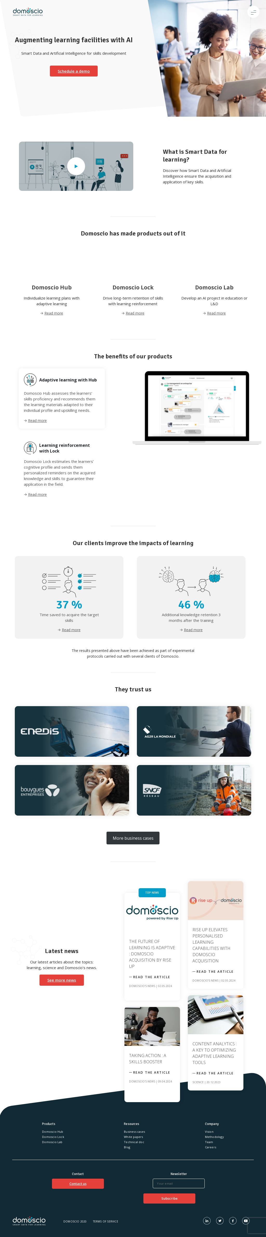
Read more (37, 420)
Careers (210, 1147)
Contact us (78, 1183)
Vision (209, 1132)
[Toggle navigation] (253, 12)
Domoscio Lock (53, 1137)
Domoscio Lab (52, 1142)
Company (212, 1124)
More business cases (133, 838)
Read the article (151, 977)
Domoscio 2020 (75, 1221)
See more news (61, 980)
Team (209, 1142)
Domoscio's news (142, 986)
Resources (131, 1124)
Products (48, 1124)
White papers (133, 1137)
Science (198, 1082)
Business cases (134, 1132)
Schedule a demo (74, 71)
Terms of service (105, 1221)
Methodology (214, 1137)
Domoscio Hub (52, 1132)
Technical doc (134, 1142)
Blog (127, 1147)
